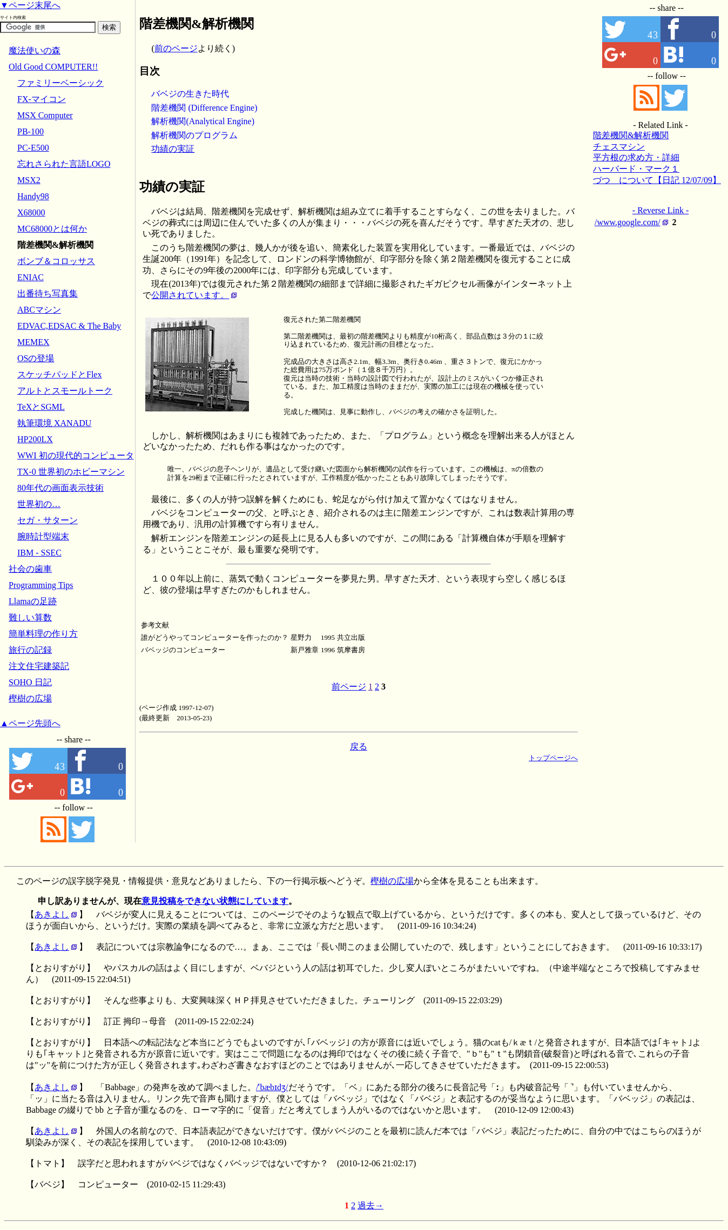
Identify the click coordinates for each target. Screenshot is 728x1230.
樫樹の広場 (30, 698)
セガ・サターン (47, 520)
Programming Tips (41, 585)
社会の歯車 (30, 568)
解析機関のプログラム (194, 135)
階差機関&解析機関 (631, 135)
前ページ (349, 686)
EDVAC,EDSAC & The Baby (69, 325)
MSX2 (29, 180)
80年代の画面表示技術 (60, 487)
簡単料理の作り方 (43, 633)
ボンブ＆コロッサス (56, 261)
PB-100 (30, 131)
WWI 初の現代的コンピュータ (75, 455)
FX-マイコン (41, 99)
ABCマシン (39, 309)
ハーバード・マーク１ (636, 168)
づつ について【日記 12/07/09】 (657, 180)
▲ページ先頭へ (30, 723)
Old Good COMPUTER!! (53, 66)
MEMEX (33, 342)
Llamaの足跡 (33, 601)
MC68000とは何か (52, 228)
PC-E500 (33, 147)
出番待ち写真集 (47, 293)
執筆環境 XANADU (54, 423)
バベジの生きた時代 (190, 93)
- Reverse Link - (660, 210)
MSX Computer (45, 115)
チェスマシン (619, 146)
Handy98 (33, 196)
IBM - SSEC (39, 552)
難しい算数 (30, 617)
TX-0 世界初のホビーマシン (71, 471)
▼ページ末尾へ (30, 5)
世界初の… (38, 504)
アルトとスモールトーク (64, 390)
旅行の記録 (30, 649)
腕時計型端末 (43, 536)
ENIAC (30, 277)
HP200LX (35, 439)
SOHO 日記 (30, 682)
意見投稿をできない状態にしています (214, 900)
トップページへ (553, 758)
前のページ (176, 48)
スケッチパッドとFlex (59, 374)
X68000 (31, 212)
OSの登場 (35, 358)
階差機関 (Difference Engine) (204, 107)
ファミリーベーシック (60, 82)
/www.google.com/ (627, 222)
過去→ (370, 1205)
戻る (358, 746)
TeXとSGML (41, 406)
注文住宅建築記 (39, 666)
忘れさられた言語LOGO (63, 163)
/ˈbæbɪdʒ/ (272, 1087)
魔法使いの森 (34, 50)
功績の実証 (172, 148)
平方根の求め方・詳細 (636, 157)
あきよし (52, 914)
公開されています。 (190, 295)
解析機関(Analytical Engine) (202, 121)
